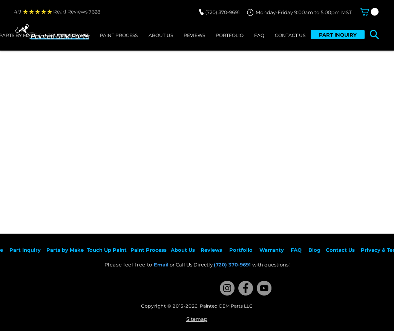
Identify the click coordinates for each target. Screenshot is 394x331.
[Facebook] (245, 288)
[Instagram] (227, 288)
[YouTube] (264, 288)
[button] (369, 11)
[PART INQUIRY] (338, 34)
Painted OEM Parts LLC (226, 306)
